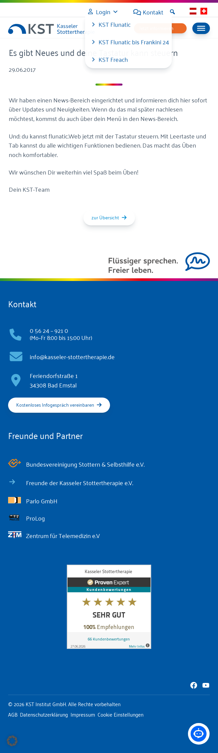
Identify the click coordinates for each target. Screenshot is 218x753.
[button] (172, 12)
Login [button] (103, 11)
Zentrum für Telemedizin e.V (63, 535)
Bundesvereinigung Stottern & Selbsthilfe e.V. (85, 464)
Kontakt (153, 12)
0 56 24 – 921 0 (49, 330)
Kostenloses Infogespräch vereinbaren (55, 404)
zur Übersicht (105, 217)
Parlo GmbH (41, 500)
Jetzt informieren (156, 28)
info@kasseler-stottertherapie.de (72, 356)
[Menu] (201, 28)
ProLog (35, 517)
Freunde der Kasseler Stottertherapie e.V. (79, 482)
